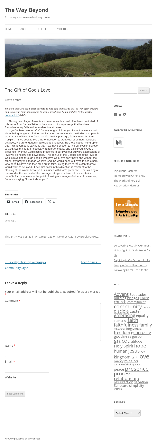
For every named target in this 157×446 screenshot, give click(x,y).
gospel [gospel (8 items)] (137, 336)
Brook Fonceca (89, 236)
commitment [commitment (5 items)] (136, 302)
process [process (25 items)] (122, 373)
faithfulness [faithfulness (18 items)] (126, 325)
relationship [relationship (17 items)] (126, 378)
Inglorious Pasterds (125, 171)
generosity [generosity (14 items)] (141, 332)
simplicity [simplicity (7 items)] (136, 385)
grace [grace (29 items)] (120, 340)
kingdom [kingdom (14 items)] (122, 357)
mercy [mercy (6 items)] (118, 361)
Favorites (62, 29)
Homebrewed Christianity (129, 176)
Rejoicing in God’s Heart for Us (132, 260)
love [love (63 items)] (143, 356)
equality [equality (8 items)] (142, 315)
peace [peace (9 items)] (119, 369)
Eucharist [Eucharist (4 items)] (120, 321)
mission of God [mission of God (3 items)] (122, 364)
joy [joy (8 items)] (142, 351)
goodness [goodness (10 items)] (122, 336)
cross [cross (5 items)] (146, 307)
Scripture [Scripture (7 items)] (121, 385)
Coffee (42, 29)
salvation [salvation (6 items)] (141, 382)
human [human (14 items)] (120, 351)
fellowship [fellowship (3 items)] (119, 329)
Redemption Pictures (126, 185)
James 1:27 (12, 115)
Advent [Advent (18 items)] (121, 294)
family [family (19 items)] (145, 325)
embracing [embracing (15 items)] (124, 315)
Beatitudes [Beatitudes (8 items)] (138, 294)
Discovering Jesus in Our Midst (132, 245)
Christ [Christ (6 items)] (144, 298)
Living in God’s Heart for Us (130, 265)
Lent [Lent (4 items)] (134, 357)
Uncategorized (44, 236)
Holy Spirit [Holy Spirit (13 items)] (123, 346)
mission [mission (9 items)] (131, 360)
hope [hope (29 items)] (140, 345)
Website (10, 377)
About (24, 29)
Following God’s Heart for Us (131, 270)
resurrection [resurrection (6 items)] (123, 382)
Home (8, 29)
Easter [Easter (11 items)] (135, 311)
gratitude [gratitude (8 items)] (135, 341)
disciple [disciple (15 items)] (121, 311)
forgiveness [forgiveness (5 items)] (134, 329)
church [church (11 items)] (120, 301)
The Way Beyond (26, 9)
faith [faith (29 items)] (133, 320)
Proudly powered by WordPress (22, 438)
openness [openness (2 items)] (137, 364)
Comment (13, 300)
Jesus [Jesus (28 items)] (134, 350)
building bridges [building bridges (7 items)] (126, 298)
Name (10, 345)
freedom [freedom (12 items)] (122, 332)
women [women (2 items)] (118, 388)
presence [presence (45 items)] (137, 368)
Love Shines (91, 262)
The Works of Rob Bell (127, 180)
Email (10, 361)
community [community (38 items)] (128, 306)
